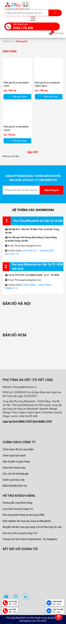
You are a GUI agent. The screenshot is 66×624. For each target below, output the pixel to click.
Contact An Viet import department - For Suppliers (30, 539)
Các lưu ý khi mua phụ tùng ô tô (20, 533)
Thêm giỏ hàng (17, 96)
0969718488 (29, 285)
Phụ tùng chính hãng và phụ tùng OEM (23, 514)
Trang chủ (8, 41)
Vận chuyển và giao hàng (16, 461)
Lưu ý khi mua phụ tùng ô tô (18, 508)
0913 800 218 (29, 250)
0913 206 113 (12, 254)
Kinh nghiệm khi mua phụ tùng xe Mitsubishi (27, 521)
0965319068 (45, 285)
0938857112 (11, 288)
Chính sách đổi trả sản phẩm (18, 449)
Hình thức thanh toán (14, 467)
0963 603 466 (46, 250)
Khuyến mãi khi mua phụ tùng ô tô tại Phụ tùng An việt (32, 527)
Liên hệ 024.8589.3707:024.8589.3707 (27, 421)
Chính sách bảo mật (13, 479)
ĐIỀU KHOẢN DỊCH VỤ (15, 485)
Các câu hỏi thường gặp (16, 473)
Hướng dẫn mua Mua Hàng (17, 502)
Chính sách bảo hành (14, 455)
